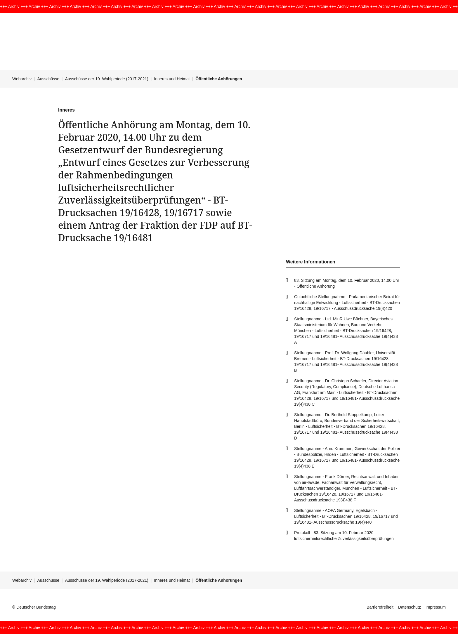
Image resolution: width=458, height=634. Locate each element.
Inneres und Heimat (172, 79)
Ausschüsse (48, 79)
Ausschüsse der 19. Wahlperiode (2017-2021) (106, 79)
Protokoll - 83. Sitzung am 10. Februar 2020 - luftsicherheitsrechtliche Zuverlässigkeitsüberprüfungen (344, 535)
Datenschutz (409, 607)
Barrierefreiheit (380, 607)
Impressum (436, 607)
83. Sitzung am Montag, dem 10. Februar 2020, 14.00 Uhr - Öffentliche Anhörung (346, 283)
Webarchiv (22, 79)
